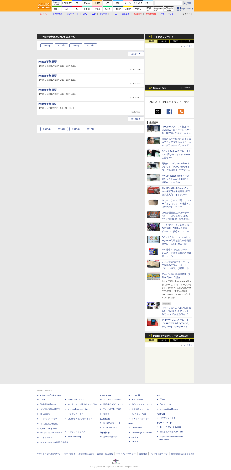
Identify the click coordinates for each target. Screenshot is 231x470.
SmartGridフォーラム (77, 399)
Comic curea (165, 404)
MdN (130, 424)
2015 (46, 45)
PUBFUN (161, 414)
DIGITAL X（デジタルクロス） (81, 419)
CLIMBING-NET (110, 428)
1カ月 (187, 41)
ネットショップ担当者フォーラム (82, 404)
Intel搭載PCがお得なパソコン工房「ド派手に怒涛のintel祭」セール (176, 252)
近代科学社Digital (110, 437)
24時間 (163, 41)
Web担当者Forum (48, 404)
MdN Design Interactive (142, 432)
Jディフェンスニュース (142, 404)
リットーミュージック (113, 399)
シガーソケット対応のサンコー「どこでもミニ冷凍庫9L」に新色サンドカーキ (176, 203)
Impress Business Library (79, 409)
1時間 (151, 41)
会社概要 (143, 454)
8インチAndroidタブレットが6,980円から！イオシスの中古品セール (176, 154)
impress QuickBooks (169, 409)
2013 (75, 45)
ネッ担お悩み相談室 (49, 424)
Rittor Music (105, 395)
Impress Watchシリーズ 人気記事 (170, 336)
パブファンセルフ (167, 418)
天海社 (163, 399)
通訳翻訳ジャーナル (140, 409)
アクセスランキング (163, 37)
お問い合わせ (69, 454)
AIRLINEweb (137, 399)
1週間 (175, 41)
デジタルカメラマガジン (51, 432)
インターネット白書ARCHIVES (54, 442)
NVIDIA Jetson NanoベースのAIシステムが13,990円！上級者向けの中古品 (176, 179)
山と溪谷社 (105, 419)
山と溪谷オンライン (112, 423)
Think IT (43, 399)
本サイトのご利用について (48, 454)
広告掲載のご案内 (86, 454)
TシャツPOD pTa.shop (170, 427)
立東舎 (106, 414)
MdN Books (137, 428)
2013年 (134, 54)
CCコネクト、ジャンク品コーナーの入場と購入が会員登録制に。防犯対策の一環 (176, 240)
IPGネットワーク (164, 423)
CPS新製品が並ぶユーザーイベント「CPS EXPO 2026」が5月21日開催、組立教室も (176, 215)
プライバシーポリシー (126, 454)
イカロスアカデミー (140, 419)
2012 (90, 45)
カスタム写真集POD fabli (171, 432)
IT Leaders (45, 414)
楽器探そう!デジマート (113, 404)
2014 (61, 45)
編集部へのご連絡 (105, 454)
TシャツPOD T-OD (112, 409)
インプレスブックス (76, 432)
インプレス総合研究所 (50, 409)
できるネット (46, 437)
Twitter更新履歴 (47, 61)
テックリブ (133, 437)
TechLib (135, 441)
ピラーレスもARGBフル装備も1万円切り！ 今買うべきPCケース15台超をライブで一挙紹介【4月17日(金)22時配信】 (176, 314)
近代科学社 (105, 432)
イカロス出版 (134, 395)
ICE (158, 395)
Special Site (159, 88)
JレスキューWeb (139, 414)
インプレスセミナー (76, 414)
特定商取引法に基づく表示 (182, 454)
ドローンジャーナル (49, 419)
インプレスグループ (159, 454)
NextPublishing (74, 437)
